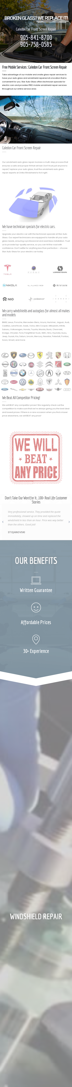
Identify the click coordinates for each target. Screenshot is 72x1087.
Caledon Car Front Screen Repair (36, 29)
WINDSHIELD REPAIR (36, 916)
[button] (3, 522)
